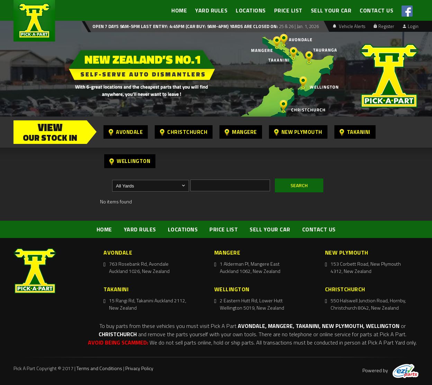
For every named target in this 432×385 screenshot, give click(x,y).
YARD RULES (211, 10)
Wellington (129, 161)
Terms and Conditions (99, 368)
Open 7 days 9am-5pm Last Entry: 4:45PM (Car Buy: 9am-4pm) (160, 26)
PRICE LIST (288, 10)
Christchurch (183, 132)
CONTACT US (376, 10)
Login (410, 26)
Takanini (355, 132)
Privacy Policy (139, 368)
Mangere (241, 132)
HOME (179, 10)
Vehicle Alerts (349, 26)
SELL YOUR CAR (331, 10)
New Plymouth (298, 132)
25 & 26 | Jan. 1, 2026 (298, 26)
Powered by (390, 370)
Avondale (126, 132)
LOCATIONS (251, 10)
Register (384, 26)
